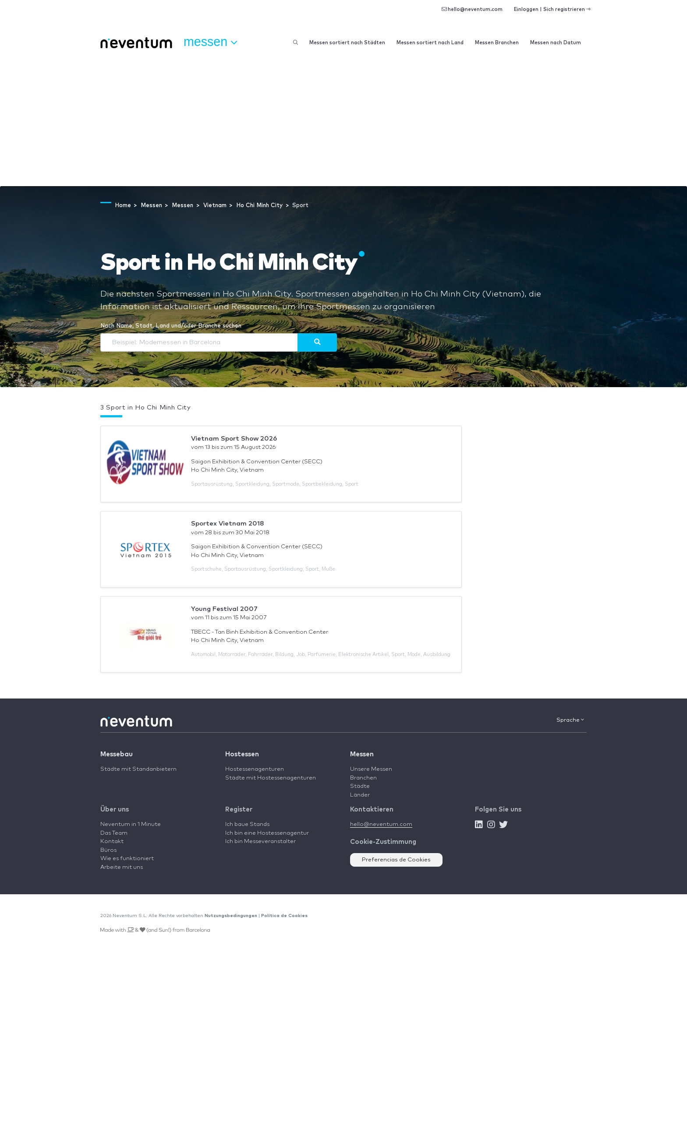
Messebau (116, 754)
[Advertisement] (343, 120)
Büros (108, 850)
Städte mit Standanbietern (138, 769)
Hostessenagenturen (254, 769)
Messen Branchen (497, 42)
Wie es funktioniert (127, 858)
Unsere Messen (371, 769)
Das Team (113, 833)
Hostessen (242, 754)
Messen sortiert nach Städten (347, 42)
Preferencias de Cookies (396, 860)
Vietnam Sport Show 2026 (234, 438)
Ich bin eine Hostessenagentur (267, 833)
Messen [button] (210, 42)
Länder (360, 795)
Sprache (570, 720)
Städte (360, 786)
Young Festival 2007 (224, 609)
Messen (362, 754)
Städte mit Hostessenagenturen (270, 778)
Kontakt (112, 841)
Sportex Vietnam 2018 (227, 523)
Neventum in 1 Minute (130, 824)
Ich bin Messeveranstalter (260, 841)
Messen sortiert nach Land (430, 42)
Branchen (363, 778)
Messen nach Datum (555, 42)
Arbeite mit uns (121, 867)
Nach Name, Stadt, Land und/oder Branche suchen (170, 326)
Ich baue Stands (247, 824)
